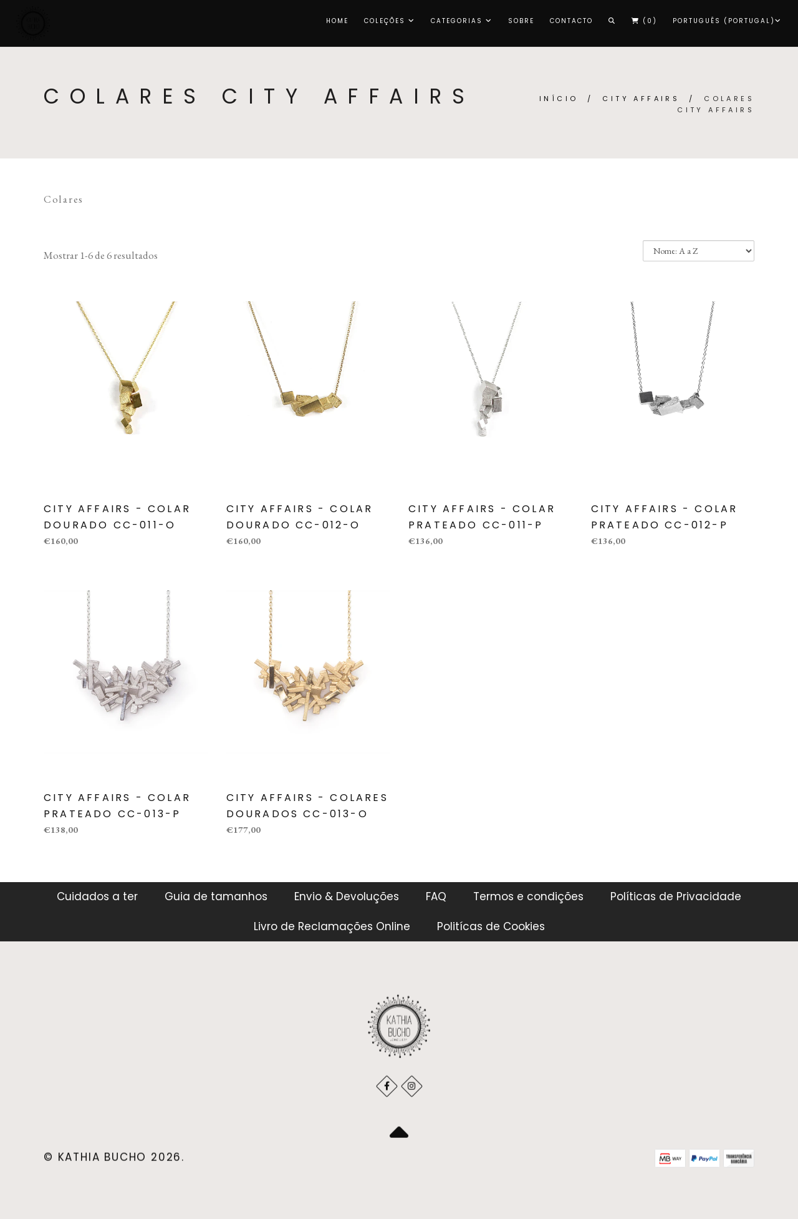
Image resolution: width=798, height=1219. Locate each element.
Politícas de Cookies (491, 926)
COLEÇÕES (389, 21)
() (644, 21)
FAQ (436, 896)
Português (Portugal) (727, 21)
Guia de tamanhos (216, 896)
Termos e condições (528, 896)
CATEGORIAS (462, 21)
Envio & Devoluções (346, 896)
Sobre (521, 21)
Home (337, 21)
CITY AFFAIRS (641, 99)
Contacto (571, 21)
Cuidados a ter (97, 896)
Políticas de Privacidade (675, 896)
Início (558, 99)
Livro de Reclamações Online (332, 926)
